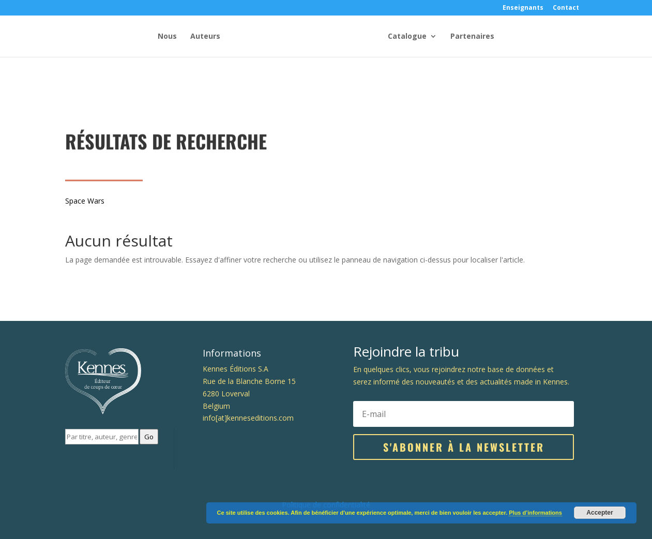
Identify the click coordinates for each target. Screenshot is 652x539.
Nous (167, 37)
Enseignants (523, 8)
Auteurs (205, 37)
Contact (566, 8)
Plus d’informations (535, 513)
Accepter (599, 512)
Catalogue (407, 37)
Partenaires (472, 37)
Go (149, 436)
